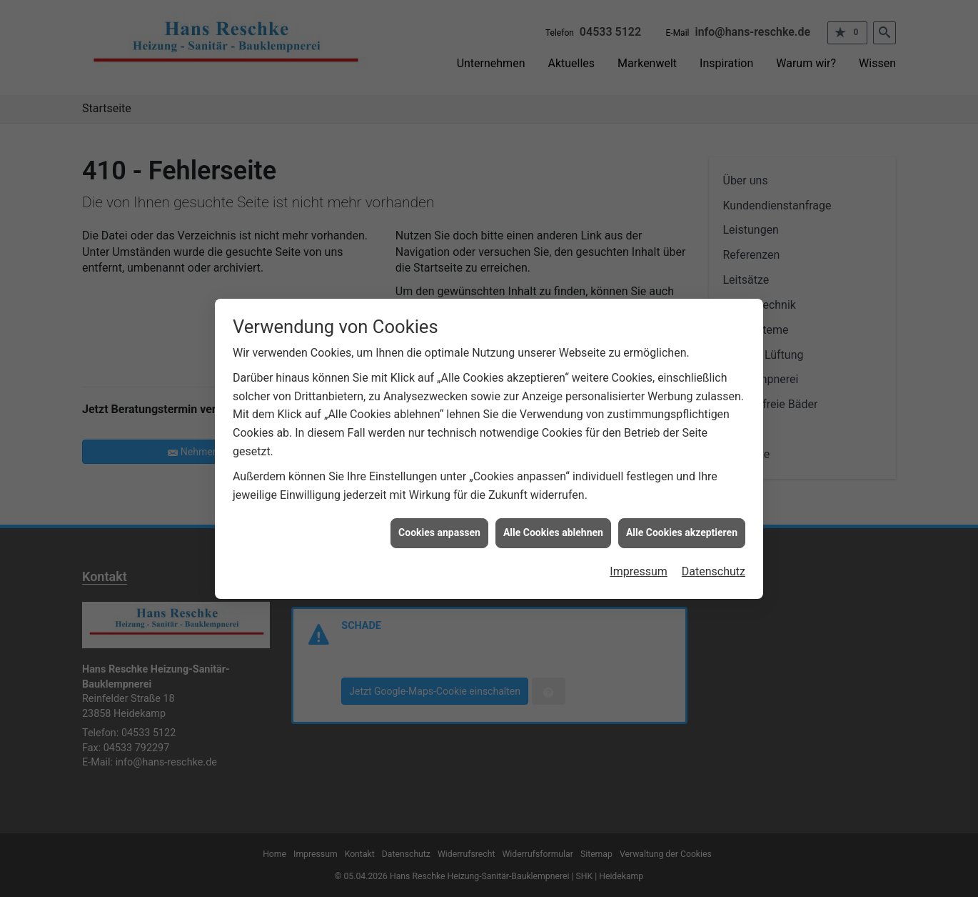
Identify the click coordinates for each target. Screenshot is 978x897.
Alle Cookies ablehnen (553, 525)
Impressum (638, 564)
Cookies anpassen (439, 525)
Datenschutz (713, 564)
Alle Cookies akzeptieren (681, 525)
